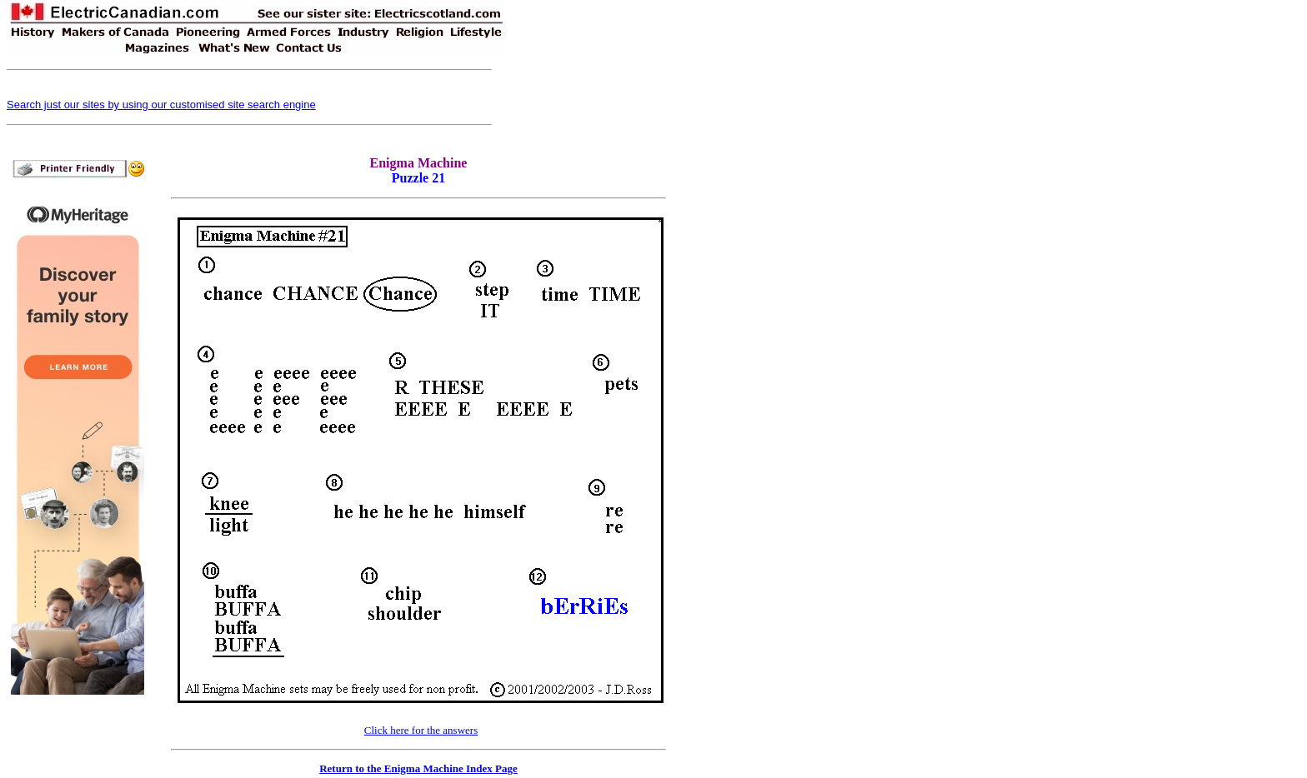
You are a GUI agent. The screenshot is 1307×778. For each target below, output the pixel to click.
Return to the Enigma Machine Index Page (418, 768)
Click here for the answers (421, 730)
